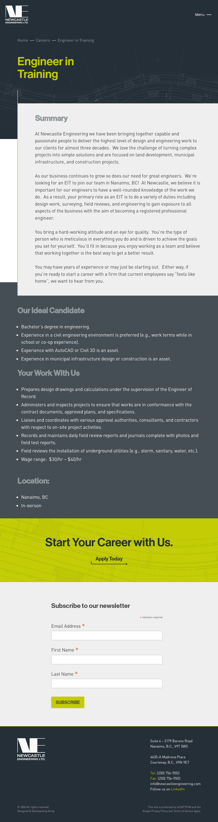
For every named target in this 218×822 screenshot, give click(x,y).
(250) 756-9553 (164, 773)
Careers (43, 40)
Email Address (68, 626)
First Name (65, 649)
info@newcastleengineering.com (175, 783)
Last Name (64, 673)
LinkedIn (178, 789)
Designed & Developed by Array (35, 811)
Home (22, 40)
